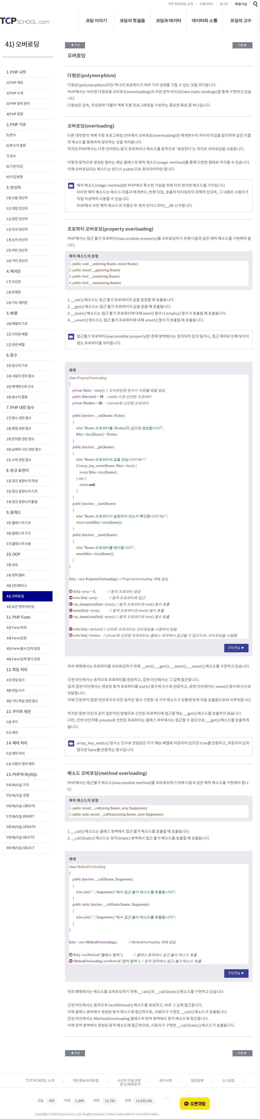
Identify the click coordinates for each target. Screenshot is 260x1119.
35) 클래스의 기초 (18, 523)
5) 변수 (11, 135)
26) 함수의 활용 (17, 397)
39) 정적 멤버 (15, 575)
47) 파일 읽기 (15, 680)
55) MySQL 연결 (17, 795)
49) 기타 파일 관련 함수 (22, 701)
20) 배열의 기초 (17, 324)
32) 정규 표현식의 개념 (22, 481)
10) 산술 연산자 (17, 198)
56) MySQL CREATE (20, 806)
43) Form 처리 (16, 628)
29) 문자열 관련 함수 (20, 439)
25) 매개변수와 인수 (20, 387)
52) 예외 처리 (15, 753)
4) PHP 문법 (14, 114)
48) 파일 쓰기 (15, 691)
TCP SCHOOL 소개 (180, 4)
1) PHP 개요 (14, 83)
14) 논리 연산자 (17, 240)
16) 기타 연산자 (17, 261)
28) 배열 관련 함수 (18, 428)
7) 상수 (11, 156)
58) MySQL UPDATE (21, 827)
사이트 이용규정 (129, 1081)
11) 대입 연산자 (17, 208)
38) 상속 (12, 565)
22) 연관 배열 (15, 345)
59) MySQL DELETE (20, 837)
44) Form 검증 (16, 638)
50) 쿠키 (12, 722)
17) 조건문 (13, 282)
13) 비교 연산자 (17, 229)
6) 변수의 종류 (16, 145)
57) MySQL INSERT (20, 816)
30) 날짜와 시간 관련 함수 (23, 449)
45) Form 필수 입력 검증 (23, 649)
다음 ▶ (242, 45)
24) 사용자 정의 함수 (20, 376)
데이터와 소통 (204, 20)
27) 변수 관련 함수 (18, 418)
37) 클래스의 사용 (18, 544)
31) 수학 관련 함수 (18, 460)
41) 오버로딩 (15, 596)
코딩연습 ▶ (236, 648)
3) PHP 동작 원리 (18, 104)
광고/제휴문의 (130, 1084)
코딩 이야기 (96, 20)
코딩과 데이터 (168, 20)
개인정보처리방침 (86, 1081)
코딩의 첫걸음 (132, 20)
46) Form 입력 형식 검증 (23, 659)
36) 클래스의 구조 (18, 533)
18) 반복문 (13, 292)
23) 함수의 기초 (17, 366)
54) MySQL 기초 (17, 785)
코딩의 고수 (240, 20)
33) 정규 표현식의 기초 (22, 491)
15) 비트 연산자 (17, 250)
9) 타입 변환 (14, 177)
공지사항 (165, 1081)
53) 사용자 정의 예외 (20, 764)
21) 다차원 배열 (17, 334)
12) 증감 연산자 (17, 219)
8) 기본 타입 (14, 166)
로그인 (224, 4)
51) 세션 (12, 732)
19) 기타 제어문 (17, 303)
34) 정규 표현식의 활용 (22, 502)
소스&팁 (228, 1081)
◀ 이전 (75, 45)
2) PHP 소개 (14, 93)
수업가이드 (206, 4)
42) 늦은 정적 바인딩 (20, 607)
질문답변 (197, 1081)
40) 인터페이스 (16, 586)
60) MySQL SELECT (20, 848)
